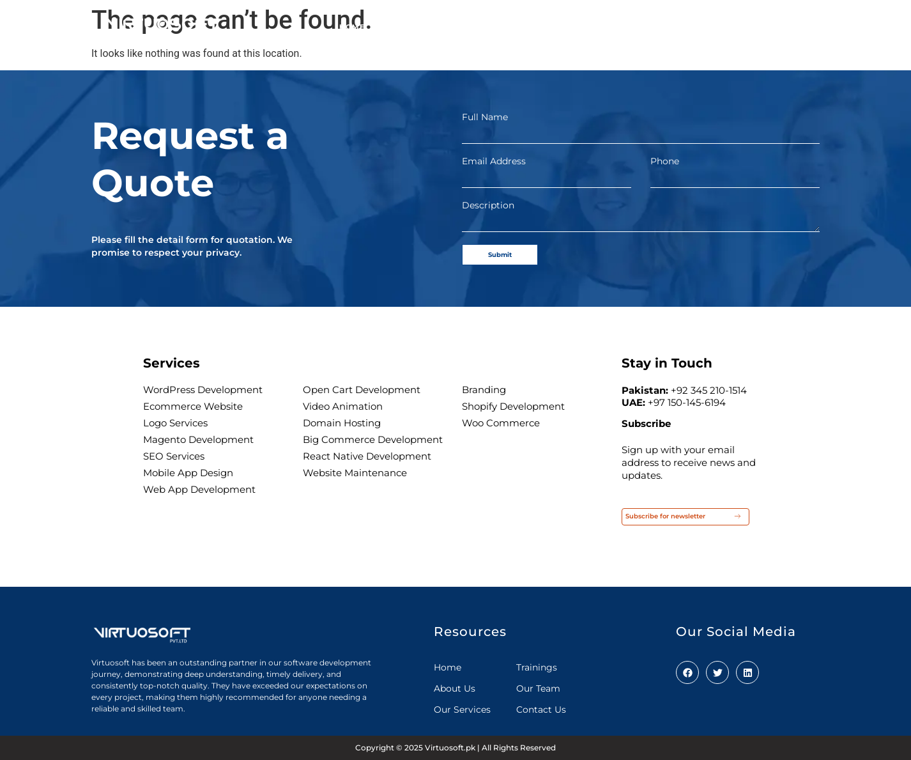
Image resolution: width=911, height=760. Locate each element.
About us (405, 21)
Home (352, 21)
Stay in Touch (667, 363)
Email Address (494, 161)
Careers (702, 21)
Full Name (485, 117)
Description (488, 205)
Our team (565, 21)
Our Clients (635, 21)
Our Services (483, 21)
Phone (664, 161)
